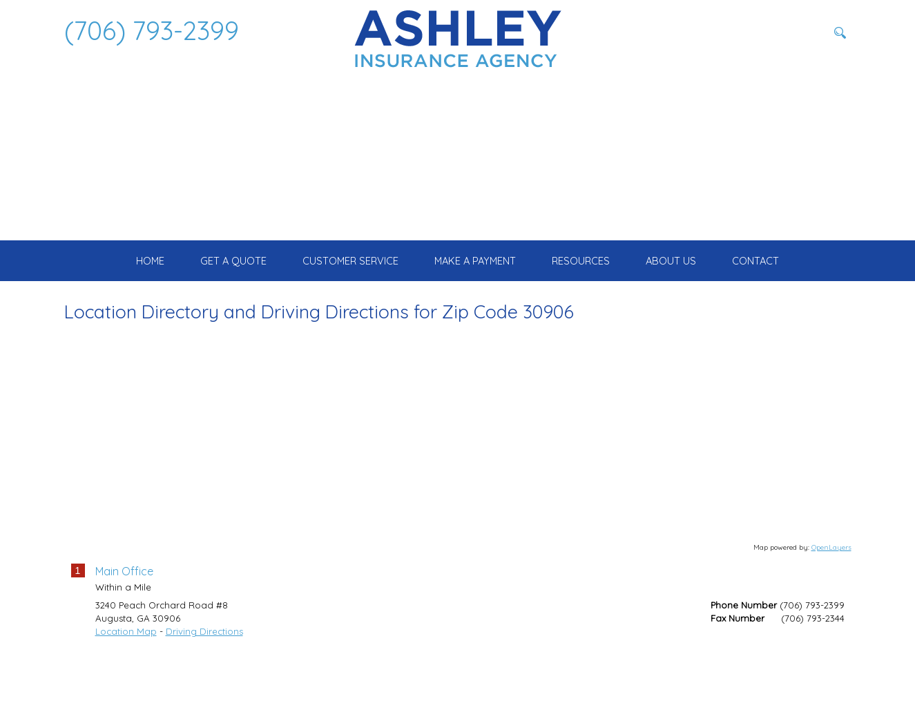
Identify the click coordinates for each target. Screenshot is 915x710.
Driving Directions (204, 683)
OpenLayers (831, 599)
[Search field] (758, 32)
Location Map (126, 683)
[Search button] (840, 32)
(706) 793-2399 (151, 30)
